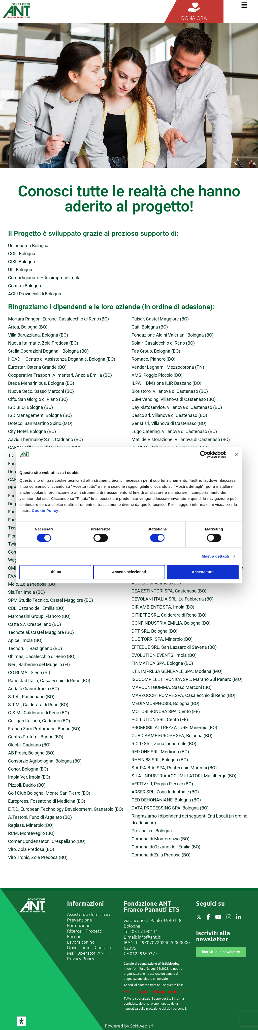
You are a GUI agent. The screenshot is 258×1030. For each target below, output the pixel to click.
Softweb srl (141, 1025)
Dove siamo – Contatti (89, 947)
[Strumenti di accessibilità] (21, 1021)
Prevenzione (79, 920)
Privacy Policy (80, 958)
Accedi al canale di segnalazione (153, 991)
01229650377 (143, 953)
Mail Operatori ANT (86, 953)
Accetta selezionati (129, 572)
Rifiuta (55, 572)
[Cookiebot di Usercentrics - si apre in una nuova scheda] (204, 454)
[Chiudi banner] (237, 454)
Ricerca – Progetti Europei (84, 933)
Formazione (78, 925)
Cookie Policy (45, 510)
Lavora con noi (81, 942)
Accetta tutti (203, 572)
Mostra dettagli (215, 556)
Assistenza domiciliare (89, 914)
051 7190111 (145, 931)
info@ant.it (149, 937)
